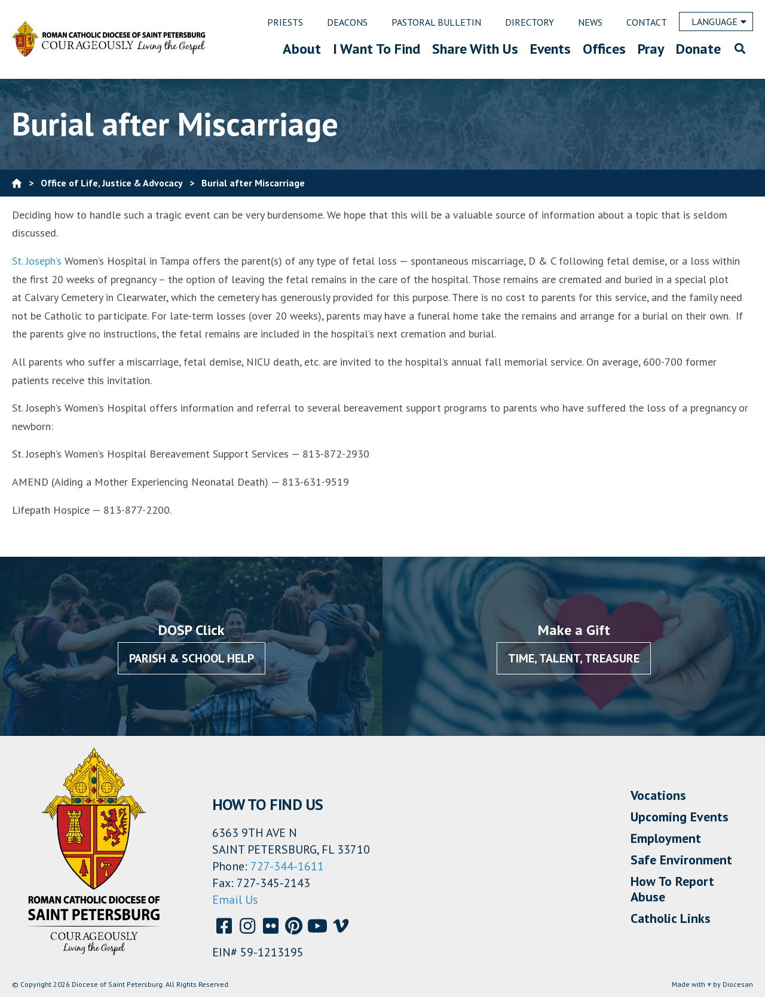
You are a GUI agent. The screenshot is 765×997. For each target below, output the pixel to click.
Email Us (235, 899)
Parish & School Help (191, 658)
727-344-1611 (287, 866)
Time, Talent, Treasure (573, 658)
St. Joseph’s (38, 261)
